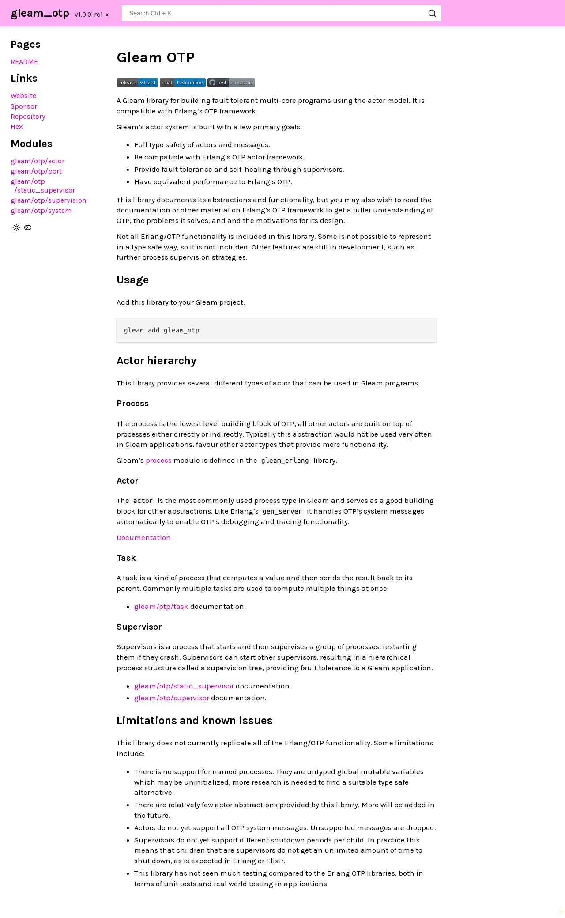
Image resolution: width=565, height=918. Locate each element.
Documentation (144, 537)
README (24, 61)
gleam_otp (40, 13)
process (159, 460)
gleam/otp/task (161, 606)
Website (23, 95)
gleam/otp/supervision (48, 200)
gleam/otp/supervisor (171, 697)
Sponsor (24, 106)
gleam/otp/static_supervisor (43, 185)
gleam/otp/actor (37, 161)
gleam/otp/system (41, 210)
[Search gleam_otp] (281, 13)
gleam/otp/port (36, 171)
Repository (28, 116)
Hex (17, 126)
